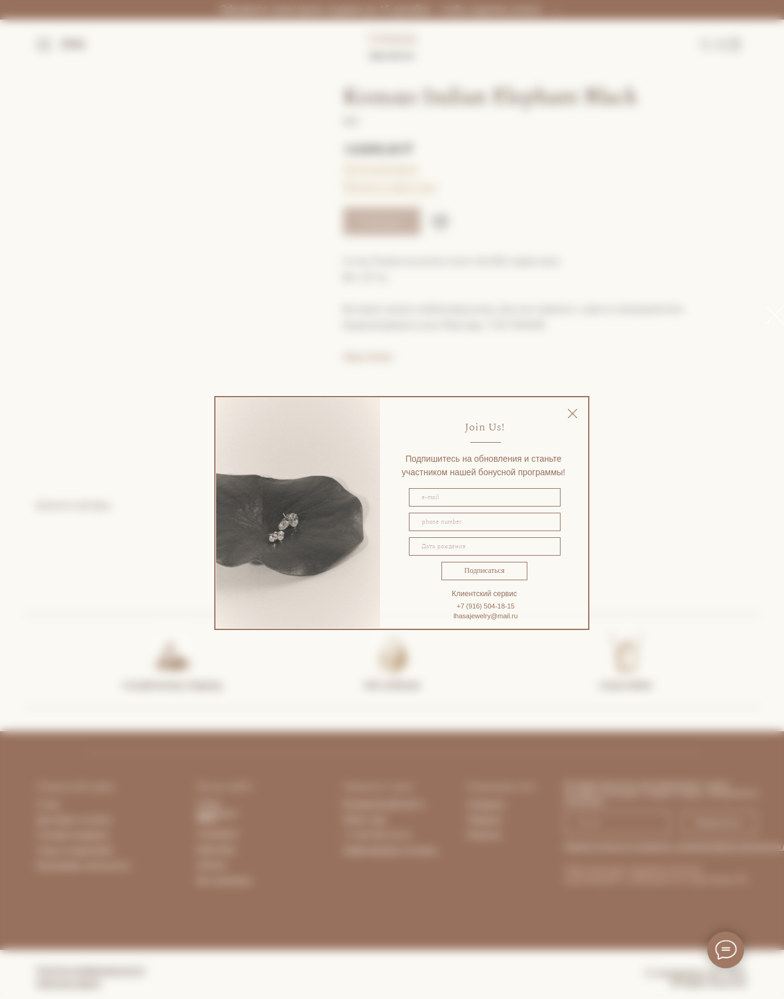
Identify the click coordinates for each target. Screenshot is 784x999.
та (107, 820)
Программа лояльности (83, 866)
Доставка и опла (70, 820)
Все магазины (224, 880)
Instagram (486, 804)
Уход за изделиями (75, 850)
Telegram (485, 820)
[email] (485, 497)
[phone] (485, 522)
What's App (364, 820)
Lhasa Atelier (626, 685)
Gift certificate (392, 685)
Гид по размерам (380, 167)
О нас (48, 804)
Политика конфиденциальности (90, 970)
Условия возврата (73, 835)
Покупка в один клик (390, 186)
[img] (572, 413)
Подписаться (484, 570)
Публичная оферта (68, 983)
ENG (74, 44)
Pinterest (484, 835)
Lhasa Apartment (217, 808)
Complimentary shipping (172, 685)
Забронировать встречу (390, 850)
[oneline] (485, 546)
